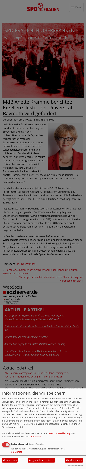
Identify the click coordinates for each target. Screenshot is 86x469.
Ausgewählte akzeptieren (41, 460)
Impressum (35, 436)
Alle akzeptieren (74, 460)
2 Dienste (16, 451)
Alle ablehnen (10, 460)
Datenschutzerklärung (58, 433)
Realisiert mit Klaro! (75, 465)
